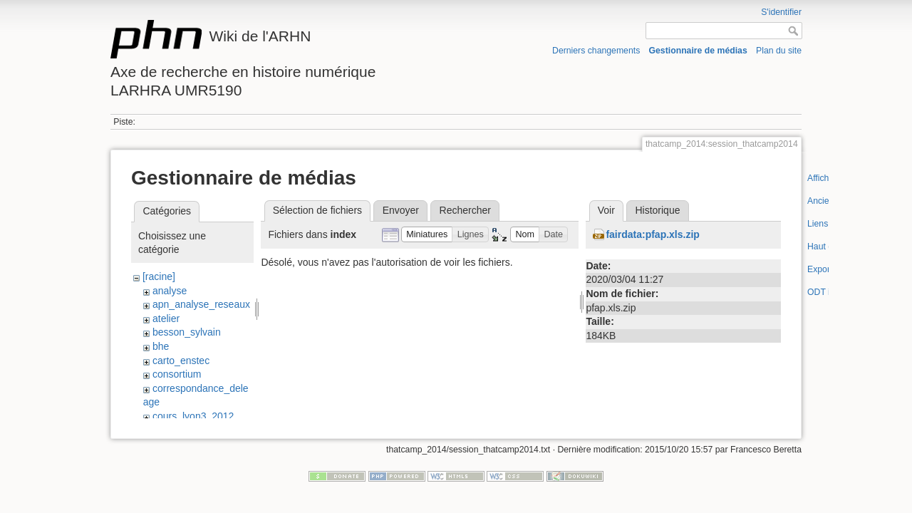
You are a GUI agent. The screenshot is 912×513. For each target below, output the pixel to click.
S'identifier (781, 12)
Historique (657, 210)
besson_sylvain (186, 332)
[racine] (158, 276)
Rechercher (465, 210)
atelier (166, 318)
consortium (176, 374)
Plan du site (779, 51)
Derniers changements (596, 51)
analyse (169, 290)
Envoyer (401, 210)
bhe (160, 346)
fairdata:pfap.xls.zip (652, 234)
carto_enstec (180, 360)
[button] (427, 235)
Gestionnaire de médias (698, 51)
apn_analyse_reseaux (201, 304)
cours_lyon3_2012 (193, 416)
